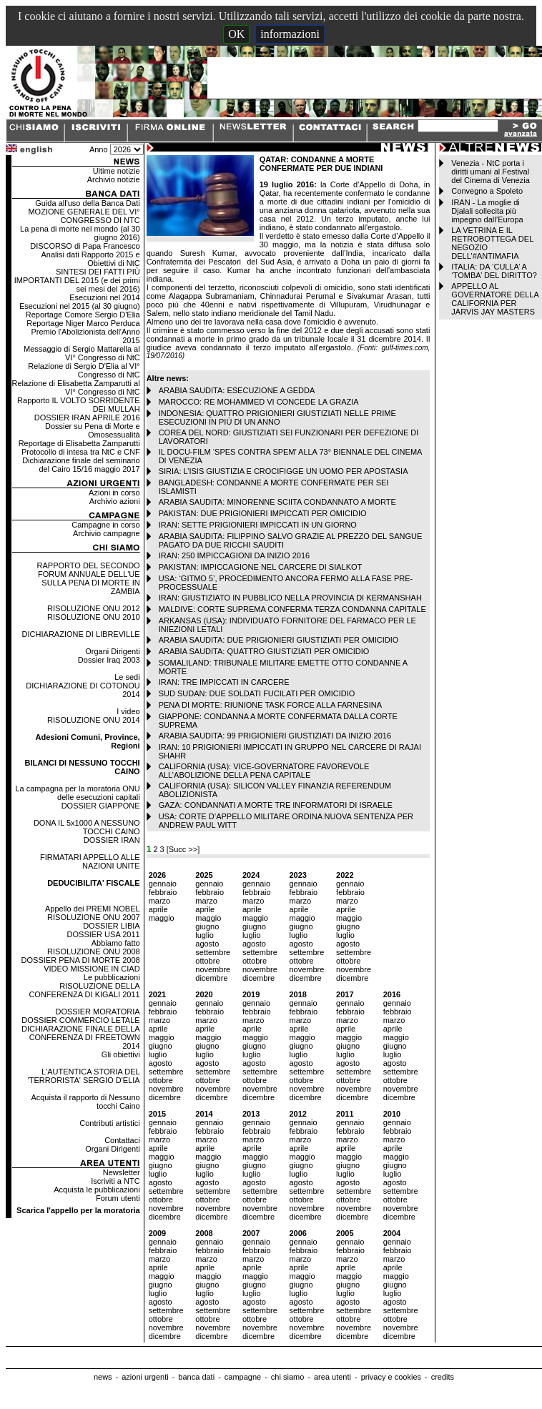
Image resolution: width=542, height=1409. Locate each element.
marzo (160, 900)
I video (128, 711)
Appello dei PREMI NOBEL (92, 908)
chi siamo (287, 1377)
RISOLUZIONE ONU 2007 (93, 917)
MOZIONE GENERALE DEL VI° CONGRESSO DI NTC (83, 215)
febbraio (163, 892)
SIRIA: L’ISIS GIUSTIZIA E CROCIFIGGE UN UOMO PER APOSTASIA (283, 471)
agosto (207, 943)
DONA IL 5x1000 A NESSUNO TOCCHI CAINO (87, 827)
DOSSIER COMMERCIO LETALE (80, 1020)
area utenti (332, 1377)
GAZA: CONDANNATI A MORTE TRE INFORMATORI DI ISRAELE (276, 805)
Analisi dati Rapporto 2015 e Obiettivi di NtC (90, 258)
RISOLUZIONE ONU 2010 (93, 617)
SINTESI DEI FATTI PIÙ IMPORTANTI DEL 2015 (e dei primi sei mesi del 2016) (77, 280)
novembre (212, 969)
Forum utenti (118, 1198)
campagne (243, 1377)
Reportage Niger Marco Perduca (82, 323)
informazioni (290, 34)
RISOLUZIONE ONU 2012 (93, 608)
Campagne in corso (105, 524)
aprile (158, 909)
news (103, 1377)
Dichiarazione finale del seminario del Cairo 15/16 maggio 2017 (80, 464)
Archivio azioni (114, 501)
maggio (161, 918)
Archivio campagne (106, 533)
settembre (212, 952)
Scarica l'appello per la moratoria (78, 1210)
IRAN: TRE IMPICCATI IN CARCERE (224, 682)
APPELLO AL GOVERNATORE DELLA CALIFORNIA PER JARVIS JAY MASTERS (494, 299)
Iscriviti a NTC (115, 1181)
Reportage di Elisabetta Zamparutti (79, 443)
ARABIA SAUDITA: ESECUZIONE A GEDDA (237, 390)
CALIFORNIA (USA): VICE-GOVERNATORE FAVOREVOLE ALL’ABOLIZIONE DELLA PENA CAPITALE (264, 770)
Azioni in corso (114, 492)
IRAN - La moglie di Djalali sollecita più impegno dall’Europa (487, 211)
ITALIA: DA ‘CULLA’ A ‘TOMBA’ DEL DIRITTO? (494, 271)
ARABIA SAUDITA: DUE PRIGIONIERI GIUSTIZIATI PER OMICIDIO (279, 640)
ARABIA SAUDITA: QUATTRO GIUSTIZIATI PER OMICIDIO (264, 651)
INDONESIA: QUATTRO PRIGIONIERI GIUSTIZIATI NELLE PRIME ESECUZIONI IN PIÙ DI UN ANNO (277, 417)
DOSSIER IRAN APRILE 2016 (87, 417)
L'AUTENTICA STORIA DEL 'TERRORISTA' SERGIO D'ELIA (84, 1075)
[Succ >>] (183, 849)
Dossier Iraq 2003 (109, 660)
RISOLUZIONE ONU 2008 (93, 951)
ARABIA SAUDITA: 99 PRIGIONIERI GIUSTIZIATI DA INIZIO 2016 (275, 735)
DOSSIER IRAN (112, 840)
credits (442, 1377)
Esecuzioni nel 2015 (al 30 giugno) (79, 306)
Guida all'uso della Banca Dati (87, 203)
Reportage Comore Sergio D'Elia (83, 314)
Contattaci (122, 1140)
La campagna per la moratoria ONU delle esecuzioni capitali (77, 792)
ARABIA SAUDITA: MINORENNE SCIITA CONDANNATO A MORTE (277, 502)
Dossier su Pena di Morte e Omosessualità (92, 430)
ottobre (207, 960)
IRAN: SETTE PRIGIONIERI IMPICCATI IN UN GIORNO (258, 524)
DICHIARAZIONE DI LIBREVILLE (81, 634)
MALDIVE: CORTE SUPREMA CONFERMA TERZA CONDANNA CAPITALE (292, 609)
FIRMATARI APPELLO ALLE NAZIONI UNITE (90, 861)
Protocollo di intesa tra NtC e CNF (80, 452)
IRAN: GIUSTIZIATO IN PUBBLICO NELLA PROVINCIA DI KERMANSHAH (290, 597)
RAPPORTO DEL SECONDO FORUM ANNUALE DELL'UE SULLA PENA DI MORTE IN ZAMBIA (88, 578)
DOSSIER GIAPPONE (100, 805)
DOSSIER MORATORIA (97, 1011)
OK (236, 34)
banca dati (196, 1377)
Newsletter (121, 1172)
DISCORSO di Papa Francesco (84, 246)
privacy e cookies (391, 1377)
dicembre (211, 978)
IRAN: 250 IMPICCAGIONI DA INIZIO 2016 (234, 555)
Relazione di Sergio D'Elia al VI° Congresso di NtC (83, 370)
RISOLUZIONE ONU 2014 (93, 720)
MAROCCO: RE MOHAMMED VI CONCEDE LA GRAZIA (259, 401)
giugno (207, 926)
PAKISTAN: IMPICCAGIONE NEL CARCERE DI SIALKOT (261, 567)
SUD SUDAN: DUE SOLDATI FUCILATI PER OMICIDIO (257, 693)
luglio (204, 935)
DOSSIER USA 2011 (103, 934)
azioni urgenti (145, 1377)
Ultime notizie (116, 171)
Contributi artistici (109, 1123)
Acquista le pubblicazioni (96, 1189)
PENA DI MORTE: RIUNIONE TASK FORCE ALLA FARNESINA (270, 705)
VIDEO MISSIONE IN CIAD (91, 968)
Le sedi (126, 677)
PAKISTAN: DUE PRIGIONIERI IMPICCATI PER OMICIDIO (263, 513)
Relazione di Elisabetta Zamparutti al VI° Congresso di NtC (76, 387)
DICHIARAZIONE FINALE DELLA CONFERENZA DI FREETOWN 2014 (80, 1037)
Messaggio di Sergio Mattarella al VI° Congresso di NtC (82, 353)
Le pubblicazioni (112, 977)
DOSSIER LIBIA (111, 925)
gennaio (163, 883)
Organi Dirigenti (112, 651)
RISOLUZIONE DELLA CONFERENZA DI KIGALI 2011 (84, 990)
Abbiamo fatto (116, 943)
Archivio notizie (113, 179)
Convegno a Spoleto (487, 191)
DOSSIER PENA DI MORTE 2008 (80, 960)
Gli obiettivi (121, 1054)
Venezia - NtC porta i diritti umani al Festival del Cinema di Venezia (490, 171)
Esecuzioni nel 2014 (104, 297)
